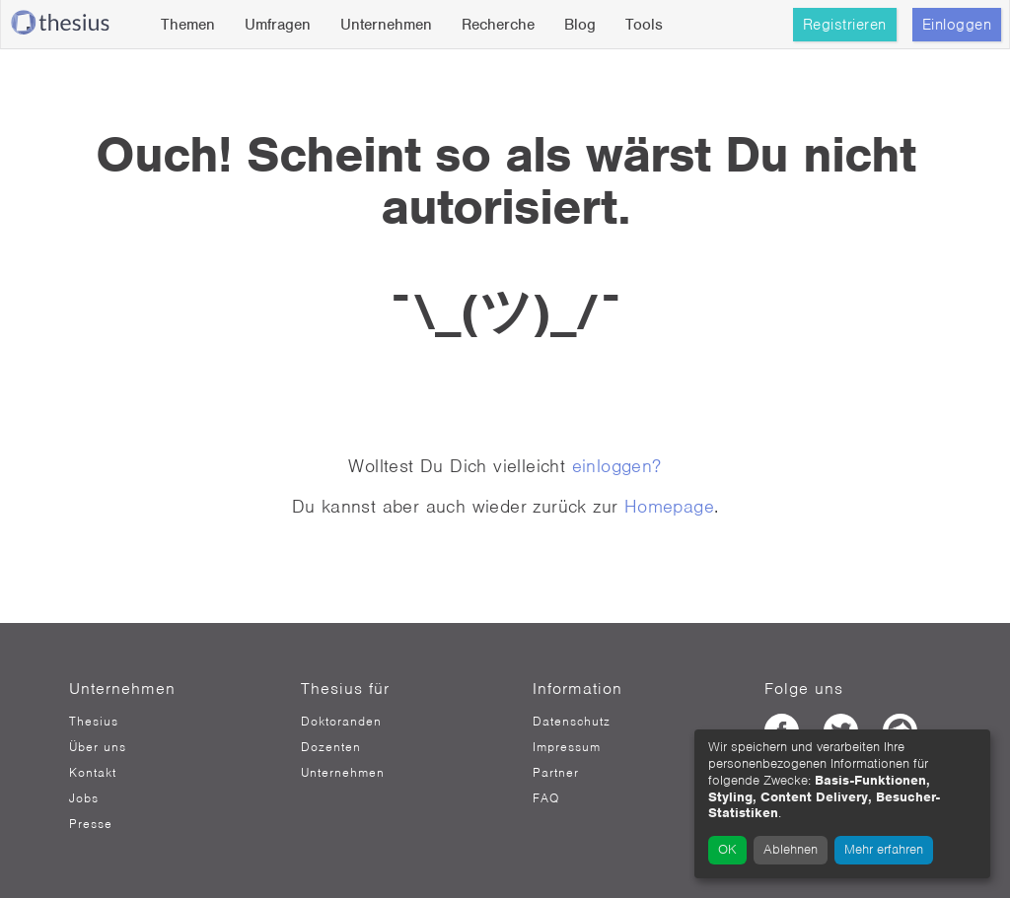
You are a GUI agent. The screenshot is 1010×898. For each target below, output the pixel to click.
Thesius (93, 721)
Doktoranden (341, 721)
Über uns (97, 747)
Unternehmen (386, 25)
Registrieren (845, 25)
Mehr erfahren (883, 849)
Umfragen (278, 25)
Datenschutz (572, 721)
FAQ (546, 798)
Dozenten (331, 747)
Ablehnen (790, 849)
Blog (580, 25)
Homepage (669, 506)
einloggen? (617, 465)
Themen (188, 25)
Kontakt (92, 773)
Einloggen (957, 25)
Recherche (498, 25)
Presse (90, 824)
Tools (644, 25)
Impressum (567, 747)
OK (727, 849)
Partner (556, 773)
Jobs (84, 798)
